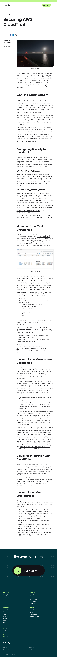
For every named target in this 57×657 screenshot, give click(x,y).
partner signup (33, 597)
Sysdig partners (34, 595)
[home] (6, 5)
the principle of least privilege (30, 397)
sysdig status (33, 612)
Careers (5, 614)
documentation (33, 614)
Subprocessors (32, 647)
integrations (33, 601)
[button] (53, 5)
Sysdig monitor (7, 597)
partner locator (34, 599)
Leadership (6, 612)
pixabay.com (37, 68)
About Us (5, 609)
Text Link (7, 46)
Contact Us (5, 652)
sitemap (5, 622)
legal (4, 620)
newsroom (6, 616)
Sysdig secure (7, 595)
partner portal (33, 603)
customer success (34, 616)
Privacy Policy (6, 647)
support (32, 609)
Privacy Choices (7, 649)
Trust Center (31, 649)
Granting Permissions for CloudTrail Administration (33, 209)
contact (5, 618)
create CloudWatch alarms (29, 478)
